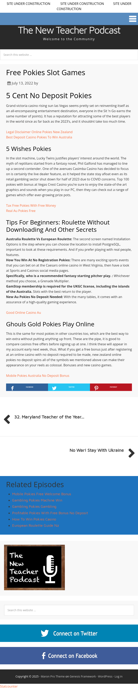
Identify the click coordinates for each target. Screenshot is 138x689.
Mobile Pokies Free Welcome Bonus (41, 494)
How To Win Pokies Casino (34, 519)
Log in (119, 676)
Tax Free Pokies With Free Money (31, 205)
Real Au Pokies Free (20, 211)
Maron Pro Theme (53, 676)
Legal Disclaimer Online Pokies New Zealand (39, 132)
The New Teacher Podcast (69, 30)
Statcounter (9, 686)
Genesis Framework (83, 676)
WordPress (105, 676)
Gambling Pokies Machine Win (37, 500)
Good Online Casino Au (23, 312)
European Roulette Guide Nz (35, 525)
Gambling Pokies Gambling (34, 506)
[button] (69, 19)
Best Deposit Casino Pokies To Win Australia (39, 137)
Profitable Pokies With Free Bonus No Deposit (50, 513)
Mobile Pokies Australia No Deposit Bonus (37, 375)
